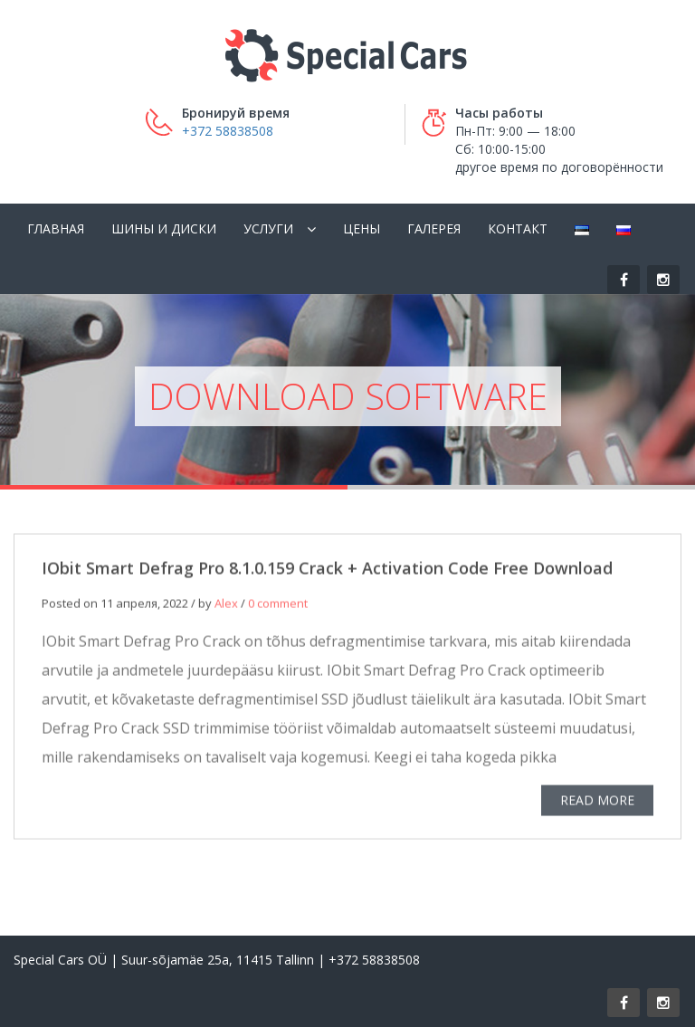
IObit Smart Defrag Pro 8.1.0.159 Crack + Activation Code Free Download (327, 571)
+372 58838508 (227, 130)
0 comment (278, 606)
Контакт (517, 228)
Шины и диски (163, 228)
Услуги (268, 228)
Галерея (434, 228)
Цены (361, 228)
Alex (226, 606)
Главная (55, 228)
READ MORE (597, 803)
